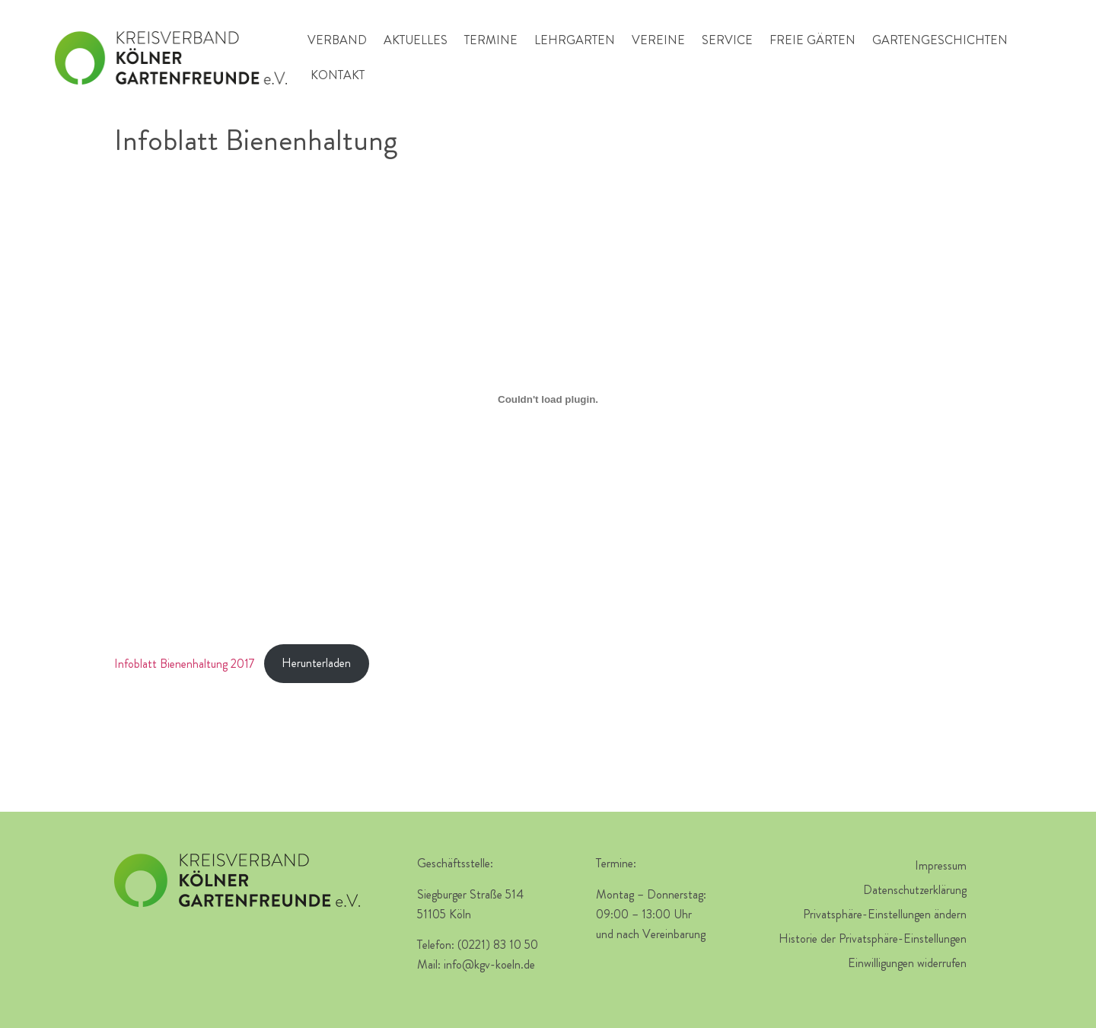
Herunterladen (316, 663)
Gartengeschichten (940, 40)
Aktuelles (416, 40)
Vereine (658, 40)
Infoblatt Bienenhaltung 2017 (184, 663)
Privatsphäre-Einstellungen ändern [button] (885, 914)
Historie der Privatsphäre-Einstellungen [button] (873, 938)
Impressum (941, 865)
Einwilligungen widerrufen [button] (907, 963)
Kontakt (338, 75)
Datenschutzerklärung (915, 890)
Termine (491, 40)
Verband (337, 40)
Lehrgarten (574, 40)
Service (727, 40)
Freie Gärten (812, 40)
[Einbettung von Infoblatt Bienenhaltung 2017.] (548, 399)
